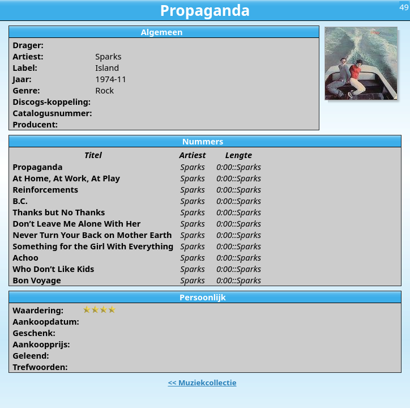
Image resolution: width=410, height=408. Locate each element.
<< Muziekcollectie (202, 382)
